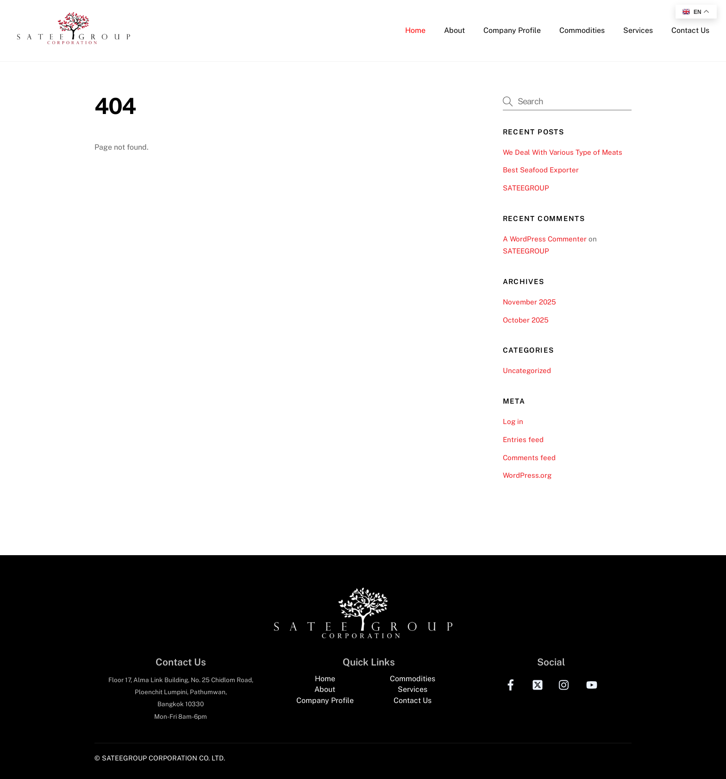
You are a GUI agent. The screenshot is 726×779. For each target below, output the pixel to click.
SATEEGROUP (526, 188)
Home (415, 30)
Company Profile (512, 30)
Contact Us (690, 30)
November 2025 (529, 302)
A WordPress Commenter (545, 239)
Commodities (582, 30)
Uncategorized (527, 370)
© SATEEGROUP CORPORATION (145, 758)
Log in (513, 421)
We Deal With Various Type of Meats (562, 152)
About (454, 30)
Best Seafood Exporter (541, 170)
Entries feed (523, 439)
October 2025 (526, 320)
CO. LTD (211, 758)
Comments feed (529, 458)
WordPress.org (527, 475)
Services (638, 30)
